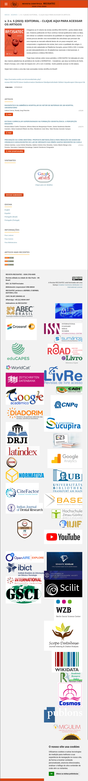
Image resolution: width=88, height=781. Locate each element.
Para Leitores (9, 235)
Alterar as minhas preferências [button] (67, 774)
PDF (9, 114)
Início (7, 15)
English (7, 210)
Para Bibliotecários (11, 242)
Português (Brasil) (11, 217)
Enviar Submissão (14, 195)
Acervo (14, 15)
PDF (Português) (15, 151)
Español (7, 213)
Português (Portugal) (12, 220)
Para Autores (9, 239)
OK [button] (51, 774)
